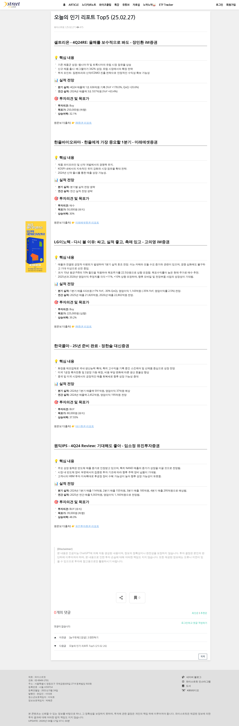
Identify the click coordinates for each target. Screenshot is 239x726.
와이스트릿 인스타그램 (196, 681)
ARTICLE (74, 5)
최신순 (195, 613)
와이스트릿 (59, 27)
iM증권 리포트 (83, 123)
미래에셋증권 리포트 (87, 222)
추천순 (203, 613)
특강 (116, 5)
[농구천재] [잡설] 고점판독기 (83, 637)
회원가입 (231, 5)
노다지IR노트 (89, 5)
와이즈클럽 (105, 5)
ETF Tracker (166, 5)
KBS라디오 (190, 690)
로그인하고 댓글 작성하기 (194, 623)
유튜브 (125, 5)
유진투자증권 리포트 (87, 526)
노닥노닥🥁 (149, 5)
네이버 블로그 (191, 677)
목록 (203, 656)
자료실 (136, 5)
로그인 (219, 5)
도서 (186, 685)
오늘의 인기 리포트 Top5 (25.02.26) (88, 646)
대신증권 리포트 (84, 426)
